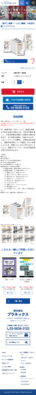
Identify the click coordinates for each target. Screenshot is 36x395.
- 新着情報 (23, 372)
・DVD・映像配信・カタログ (26, 352)
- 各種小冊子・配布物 (26, 357)
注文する (18, 92)
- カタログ (23, 360)
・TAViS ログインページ (7, 373)
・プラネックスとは (6, 356)
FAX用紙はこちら (19, 342)
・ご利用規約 (22, 376)
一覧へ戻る (18, 301)
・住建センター (5, 363)
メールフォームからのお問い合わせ (18, 335)
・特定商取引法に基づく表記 (9, 370)
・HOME (3, 352)
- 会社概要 (23, 369)
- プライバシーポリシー (27, 378)
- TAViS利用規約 (25, 384)
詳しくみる (9, 292)
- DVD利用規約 (24, 381)
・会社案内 (21, 367)
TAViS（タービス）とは (27, 68)
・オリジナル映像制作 (7, 359)
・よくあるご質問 (6, 366)
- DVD (21, 355)
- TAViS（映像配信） (26, 363)
